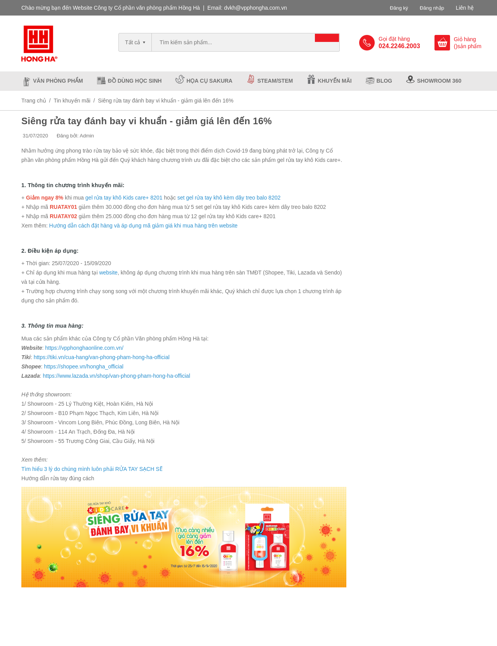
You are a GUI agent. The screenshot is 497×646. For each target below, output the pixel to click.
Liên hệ (465, 8)
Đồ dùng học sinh (135, 81)
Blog (384, 81)
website (108, 272)
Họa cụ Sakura (209, 81)
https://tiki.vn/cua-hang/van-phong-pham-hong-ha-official (102, 357)
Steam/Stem (275, 81)
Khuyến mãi (334, 81)
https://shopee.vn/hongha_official (83, 366)
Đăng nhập (430, 8)
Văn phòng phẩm (58, 81)
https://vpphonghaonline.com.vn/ (84, 348)
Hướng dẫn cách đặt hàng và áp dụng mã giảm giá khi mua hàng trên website (143, 225)
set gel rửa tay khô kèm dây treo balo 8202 (229, 197)
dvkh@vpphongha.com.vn (255, 8)
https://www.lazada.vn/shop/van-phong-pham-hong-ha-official (116, 376)
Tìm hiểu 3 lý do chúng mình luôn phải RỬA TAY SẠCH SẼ (92, 469)
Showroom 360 (439, 81)
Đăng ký (396, 8)
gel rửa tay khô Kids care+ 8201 (124, 197)
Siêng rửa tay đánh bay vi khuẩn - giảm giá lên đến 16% (146, 121)
